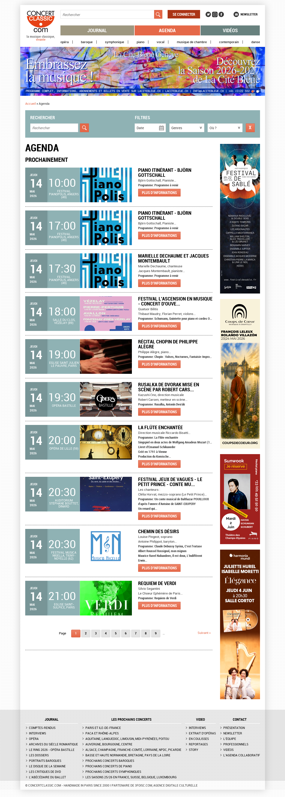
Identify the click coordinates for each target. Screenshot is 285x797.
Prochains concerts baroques (109, 761)
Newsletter (249, 14)
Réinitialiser (250, 127)
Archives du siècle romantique (53, 744)
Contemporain (229, 42)
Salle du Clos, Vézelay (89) (64, 321)
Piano (140, 42)
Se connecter (184, 14)
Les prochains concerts (131, 719)
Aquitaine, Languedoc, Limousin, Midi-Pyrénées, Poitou (127, 739)
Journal (97, 30)
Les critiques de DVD (45, 772)
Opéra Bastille (64, 405)
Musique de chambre (192, 42)
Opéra (64, 42)
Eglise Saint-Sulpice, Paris (64, 605)
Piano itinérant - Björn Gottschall (164, 172)
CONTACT (240, 719)
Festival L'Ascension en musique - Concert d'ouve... (175, 301)
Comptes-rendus (42, 728)
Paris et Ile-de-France (103, 728)
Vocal (160, 42)
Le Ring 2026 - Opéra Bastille (51, 750)
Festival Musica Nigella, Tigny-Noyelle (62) (63, 555)
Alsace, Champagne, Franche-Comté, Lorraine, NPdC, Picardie (133, 750)
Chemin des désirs (158, 531)
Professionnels (235, 744)
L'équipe (229, 739)
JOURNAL (51, 719)
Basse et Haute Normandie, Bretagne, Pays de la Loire (127, 755)
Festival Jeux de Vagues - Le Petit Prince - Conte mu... (170, 482)
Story (193, 750)
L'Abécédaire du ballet (47, 777)
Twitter (208, 14)
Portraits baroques (45, 761)
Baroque (87, 42)
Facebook (221, 14)
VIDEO (200, 719)
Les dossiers (39, 755)
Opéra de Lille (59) (63, 448)
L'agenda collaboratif (241, 755)
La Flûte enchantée (160, 427)
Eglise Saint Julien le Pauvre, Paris (64, 364)
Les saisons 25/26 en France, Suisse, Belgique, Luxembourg (131, 777)
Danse (255, 42)
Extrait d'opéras (202, 733)
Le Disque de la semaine (47, 766)
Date (140, 127)
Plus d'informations (159, 192)
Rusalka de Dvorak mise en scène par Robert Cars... (168, 387)
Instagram (215, 14)
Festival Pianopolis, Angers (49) (64, 194)
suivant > (204, 632)
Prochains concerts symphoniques (113, 772)
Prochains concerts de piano (108, 766)
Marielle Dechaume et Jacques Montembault (173, 258)
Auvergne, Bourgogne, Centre (108, 744)
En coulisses (199, 739)
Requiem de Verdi (157, 583)
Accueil (30, 103)
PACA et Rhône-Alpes (102, 733)
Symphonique (114, 42)
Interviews (37, 733)
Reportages (198, 744)
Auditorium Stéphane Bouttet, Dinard (63, 503)
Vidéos (230, 30)
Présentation (234, 728)
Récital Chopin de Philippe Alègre (168, 344)
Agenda (167, 30)
